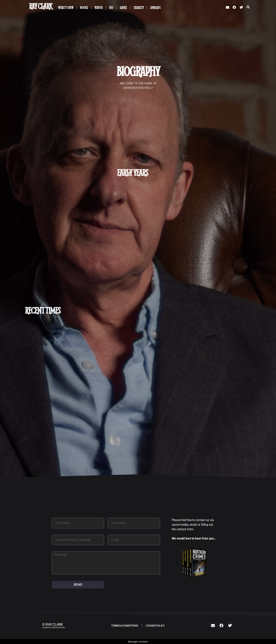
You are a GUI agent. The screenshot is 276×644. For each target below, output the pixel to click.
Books (84, 7)
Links (123, 7)
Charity (138, 7)
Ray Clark (40, 6)
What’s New (65, 7)
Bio (111, 7)
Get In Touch (69, 242)
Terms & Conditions (124, 625)
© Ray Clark (52, 625)
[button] (248, 7)
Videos (98, 7)
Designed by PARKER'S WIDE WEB (53, 627)
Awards (155, 7)
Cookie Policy (155, 625)
